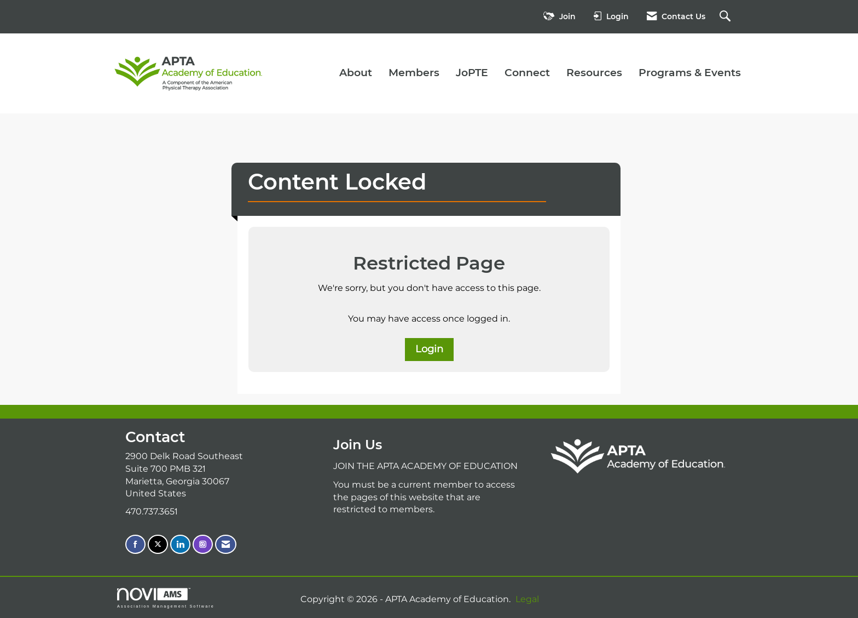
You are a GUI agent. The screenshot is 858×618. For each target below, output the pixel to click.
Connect (527, 72)
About (355, 72)
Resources (594, 72)
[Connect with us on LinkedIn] (180, 544)
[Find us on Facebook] (135, 544)
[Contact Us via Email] (225, 544)
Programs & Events (690, 72)
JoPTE (472, 72)
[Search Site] (726, 17)
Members (414, 72)
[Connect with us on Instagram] (203, 544)
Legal (527, 599)
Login (429, 349)
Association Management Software (166, 598)
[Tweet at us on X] (158, 544)
